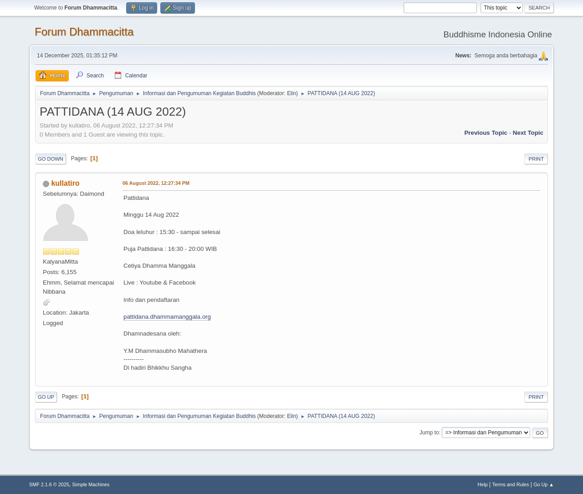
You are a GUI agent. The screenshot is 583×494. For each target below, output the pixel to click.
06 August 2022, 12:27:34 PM (156, 183)
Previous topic (485, 132)
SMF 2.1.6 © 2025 (49, 484)
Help (483, 484)
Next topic (528, 132)
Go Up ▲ (543, 484)
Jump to (429, 432)
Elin (291, 93)
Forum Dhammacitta (84, 31)
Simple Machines (90, 484)
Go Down (50, 159)
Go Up (46, 397)
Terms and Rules (510, 484)
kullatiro (65, 183)
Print (536, 159)
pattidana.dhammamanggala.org (167, 316)
